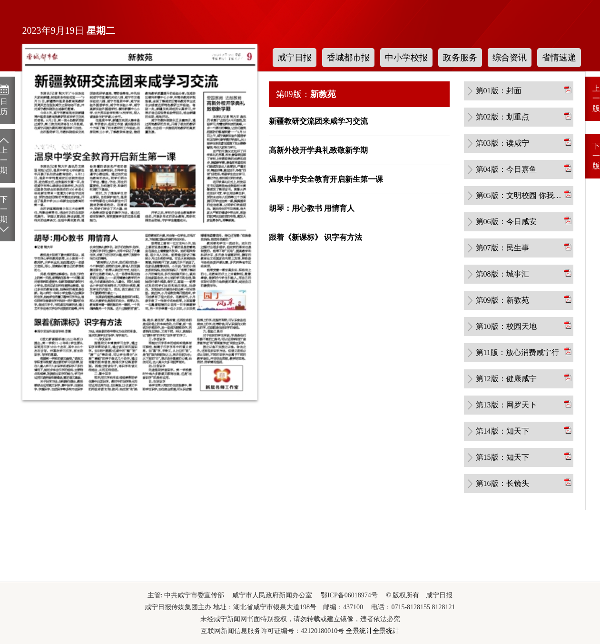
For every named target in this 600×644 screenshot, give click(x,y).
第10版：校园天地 (506, 326)
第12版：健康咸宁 (506, 379)
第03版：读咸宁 (502, 143)
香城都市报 (348, 57)
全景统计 (359, 630)
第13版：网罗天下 (506, 405)
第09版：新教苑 (502, 300)
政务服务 (460, 57)
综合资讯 (509, 57)
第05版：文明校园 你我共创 (519, 195)
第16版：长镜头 (502, 483)
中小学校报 (406, 57)
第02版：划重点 (502, 117)
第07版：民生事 (502, 248)
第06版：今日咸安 (506, 222)
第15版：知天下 (502, 457)
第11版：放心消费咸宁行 (517, 352)
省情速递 (559, 57)
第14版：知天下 (502, 431)
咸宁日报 (294, 57)
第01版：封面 (498, 91)
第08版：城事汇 (502, 274)
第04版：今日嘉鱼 (506, 169)
